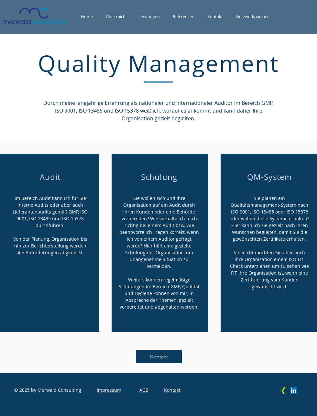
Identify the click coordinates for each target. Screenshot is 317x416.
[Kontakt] (159, 356)
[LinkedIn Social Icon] (293, 390)
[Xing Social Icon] (282, 390)
